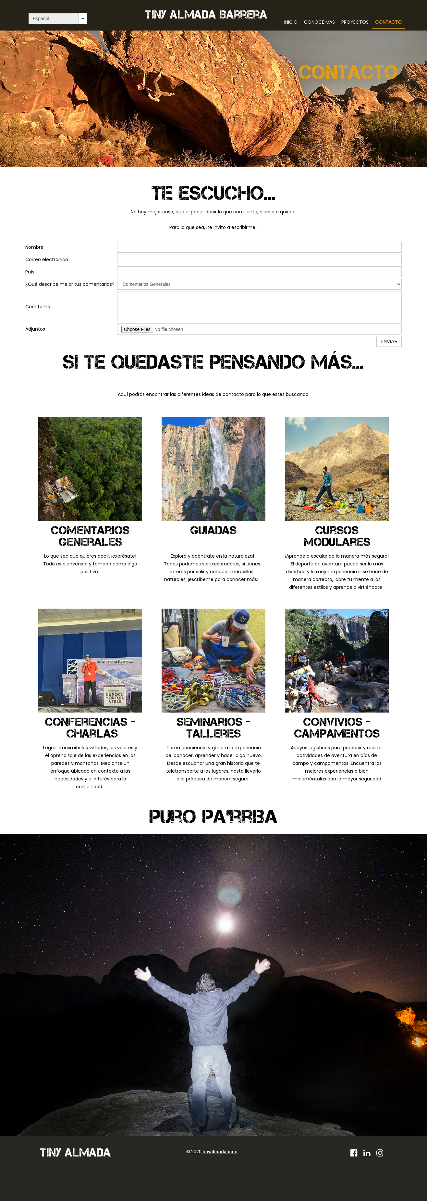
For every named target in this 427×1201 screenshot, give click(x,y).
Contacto (388, 22)
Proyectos (355, 22)
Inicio (291, 22)
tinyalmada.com (220, 1151)
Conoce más (319, 22)
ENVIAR (389, 341)
